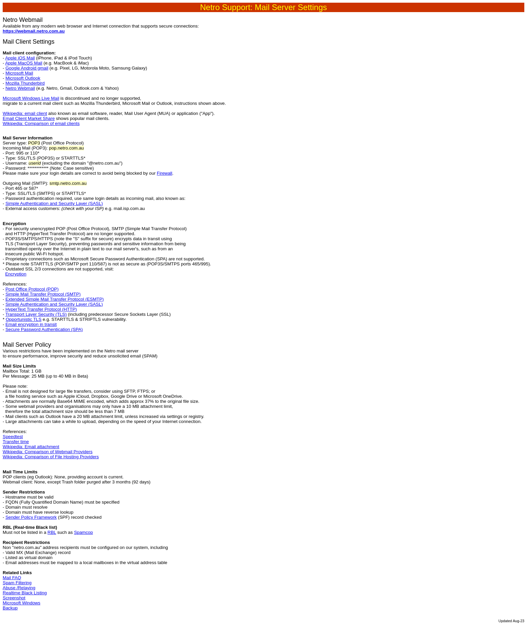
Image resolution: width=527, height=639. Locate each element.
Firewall (164, 173)
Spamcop (83, 532)
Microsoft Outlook (22, 78)
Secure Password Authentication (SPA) (44, 329)
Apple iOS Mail (20, 57)
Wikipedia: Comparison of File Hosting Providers (51, 456)
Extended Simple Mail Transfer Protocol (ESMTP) (54, 299)
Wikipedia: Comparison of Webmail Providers (47, 451)
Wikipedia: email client (25, 113)
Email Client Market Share (29, 118)
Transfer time (16, 441)
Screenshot (14, 597)
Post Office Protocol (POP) (31, 289)
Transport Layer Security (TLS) (36, 314)
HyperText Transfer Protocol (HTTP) (41, 309)
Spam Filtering (17, 582)
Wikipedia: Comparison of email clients (41, 123)
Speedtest (13, 436)
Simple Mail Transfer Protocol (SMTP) (43, 294)
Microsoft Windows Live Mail (31, 98)
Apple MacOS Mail (23, 63)
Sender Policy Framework (31, 517)
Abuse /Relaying (19, 587)
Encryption (15, 273)
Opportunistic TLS (23, 319)
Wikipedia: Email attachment (31, 446)
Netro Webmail (20, 88)
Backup (10, 607)
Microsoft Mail (19, 73)
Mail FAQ (12, 577)
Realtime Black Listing (25, 592)
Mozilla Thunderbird (25, 83)
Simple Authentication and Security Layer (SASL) (54, 203)
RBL (51, 532)
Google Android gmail (26, 68)
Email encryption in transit (31, 324)
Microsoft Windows (21, 602)
